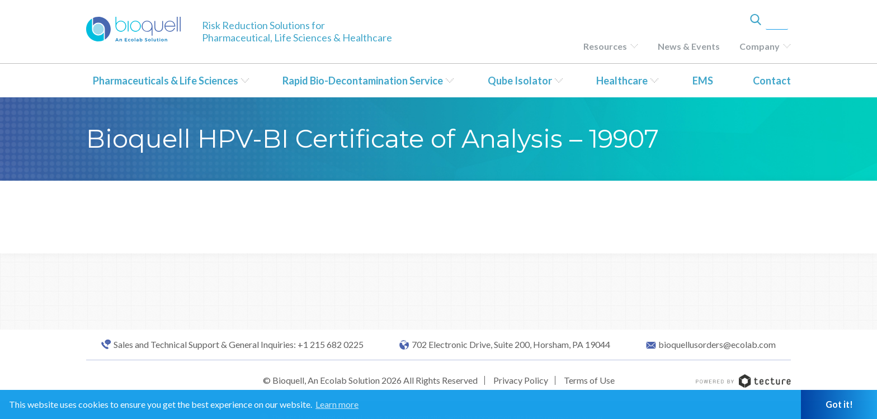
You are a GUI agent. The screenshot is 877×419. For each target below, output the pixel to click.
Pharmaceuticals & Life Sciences (165, 80)
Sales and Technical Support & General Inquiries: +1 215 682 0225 (239, 345)
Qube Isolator (520, 80)
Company (759, 46)
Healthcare (622, 80)
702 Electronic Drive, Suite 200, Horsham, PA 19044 (511, 345)
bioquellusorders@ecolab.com (717, 345)
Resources (605, 46)
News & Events (689, 46)
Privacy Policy (520, 380)
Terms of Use (589, 380)
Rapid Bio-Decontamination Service (362, 80)
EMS (702, 80)
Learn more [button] (337, 404)
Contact (772, 80)
